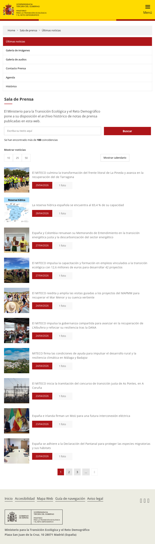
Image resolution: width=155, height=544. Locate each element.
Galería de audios (16, 59)
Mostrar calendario (115, 157)
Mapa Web (45, 498)
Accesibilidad (25, 498)
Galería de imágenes (18, 50)
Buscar (127, 131)
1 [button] (61, 472)
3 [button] (77, 472)
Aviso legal (95, 498)
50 (26, 158)
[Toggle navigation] (146, 9)
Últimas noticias (51, 30)
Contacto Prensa (16, 68)
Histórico (11, 86)
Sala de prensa (28, 30)
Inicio (9, 498)
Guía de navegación (70, 498)
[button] (94, 471)
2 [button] (69, 472)
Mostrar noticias (15, 150)
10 (8, 158)
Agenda (10, 77)
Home (11, 30)
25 (17, 158)
